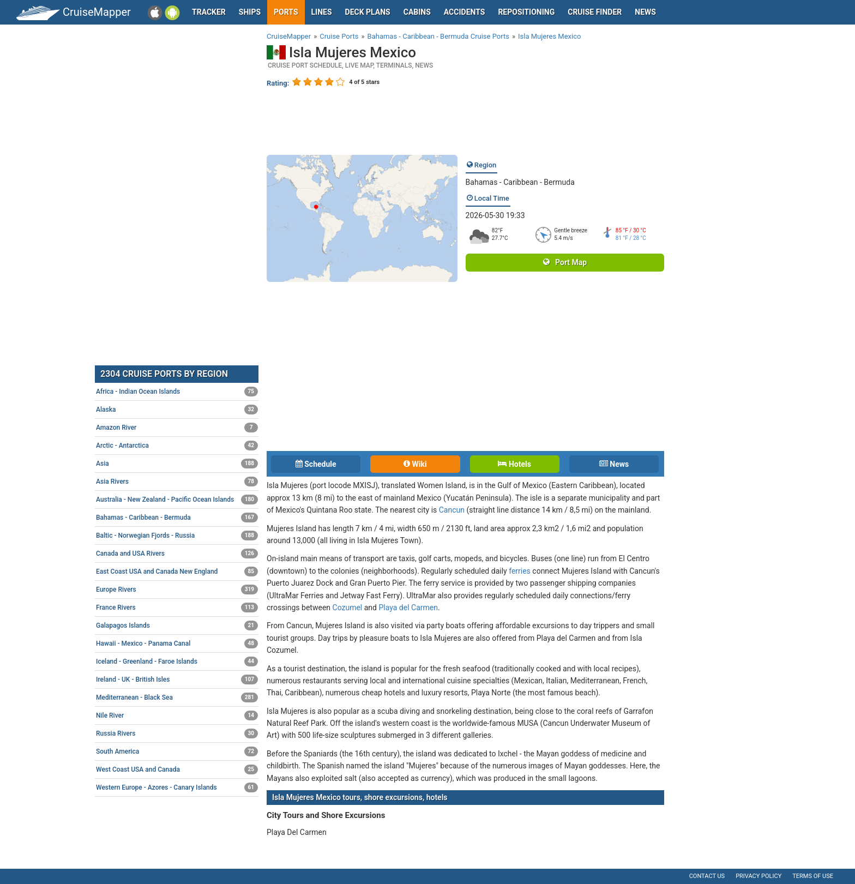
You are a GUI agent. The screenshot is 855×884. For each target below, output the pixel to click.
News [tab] (614, 464)
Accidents (464, 12)
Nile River (177, 715)
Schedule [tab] (316, 464)
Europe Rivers (177, 589)
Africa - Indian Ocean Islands (177, 391)
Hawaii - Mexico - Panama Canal (177, 643)
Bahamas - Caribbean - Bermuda (520, 182)
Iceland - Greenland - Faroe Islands (177, 661)
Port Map (565, 262)
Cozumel (348, 607)
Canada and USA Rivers (177, 553)
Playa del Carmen (407, 607)
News (645, 12)
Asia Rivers (177, 481)
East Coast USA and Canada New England (177, 571)
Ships (250, 12)
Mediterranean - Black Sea (177, 697)
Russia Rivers (177, 733)
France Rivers (177, 607)
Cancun (452, 510)
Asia (177, 463)
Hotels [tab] (514, 464)
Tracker (209, 12)
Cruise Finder (595, 12)
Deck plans (367, 12)
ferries (520, 571)
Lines (321, 12)
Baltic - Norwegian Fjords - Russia (177, 535)
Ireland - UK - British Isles (177, 679)
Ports (286, 12)
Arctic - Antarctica (177, 445)
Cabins (417, 12)
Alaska (177, 409)
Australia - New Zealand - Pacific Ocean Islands (177, 499)
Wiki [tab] (415, 464)
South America (177, 751)
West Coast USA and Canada (177, 769)
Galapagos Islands (177, 625)
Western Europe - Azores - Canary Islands (177, 787)
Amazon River (177, 427)
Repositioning (526, 12)
